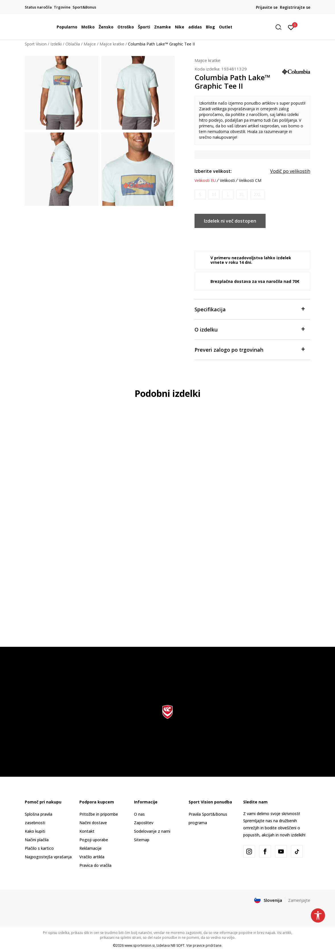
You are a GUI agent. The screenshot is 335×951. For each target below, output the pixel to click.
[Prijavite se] (291, 27)
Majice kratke (112, 44)
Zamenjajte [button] (299, 900)
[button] (280, 27)
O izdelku (250, 329)
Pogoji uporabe (93, 839)
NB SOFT (178, 945)
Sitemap (141, 839)
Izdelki (56, 44)
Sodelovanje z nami (152, 831)
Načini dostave (93, 822)
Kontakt (86, 831)
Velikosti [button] (227, 180)
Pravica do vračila (95, 865)
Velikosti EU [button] (205, 180)
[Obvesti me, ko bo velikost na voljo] (200, 195)
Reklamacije (90, 848)
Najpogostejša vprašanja (48, 856)
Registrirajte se (295, 7)
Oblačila (72, 44)
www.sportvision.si (140, 945)
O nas (139, 814)
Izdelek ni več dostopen (230, 221)
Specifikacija (250, 309)
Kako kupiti (35, 831)
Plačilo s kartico (39, 848)
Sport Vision (36, 44)
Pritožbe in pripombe (98, 814)
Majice (90, 44)
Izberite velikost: (213, 171)
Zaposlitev (143, 822)
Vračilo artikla (91, 856)
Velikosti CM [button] (250, 180)
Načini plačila (37, 839)
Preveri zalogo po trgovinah (250, 349)
